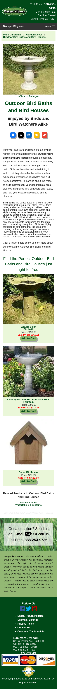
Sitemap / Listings (27, 620)
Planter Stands (28, 502)
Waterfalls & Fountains (28, 505)
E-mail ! (22, 534)
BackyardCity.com (13, 26)
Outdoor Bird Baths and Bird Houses (24, 37)
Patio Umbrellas (12, 34)
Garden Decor (34, 34)
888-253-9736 (36, 540)
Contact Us (23, 627)
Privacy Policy (25, 623)
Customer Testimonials (30, 631)
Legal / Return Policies (30, 616)
